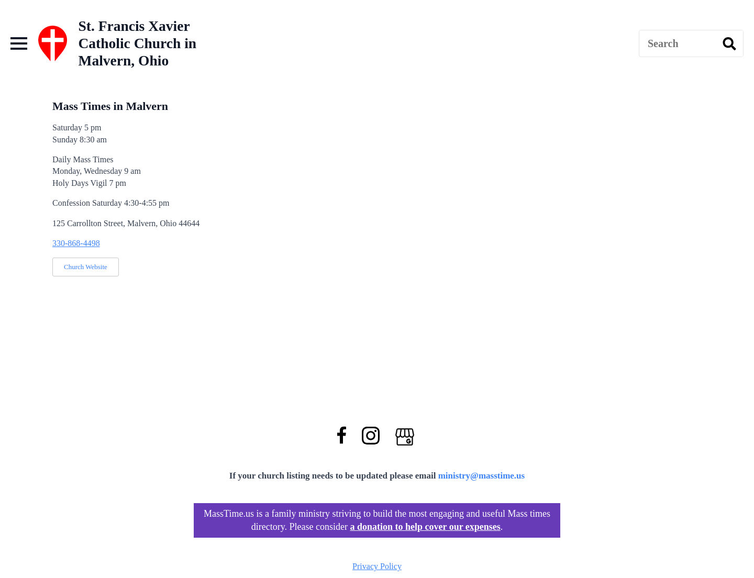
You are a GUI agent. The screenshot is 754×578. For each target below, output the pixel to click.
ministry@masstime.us (481, 476)
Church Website (85, 267)
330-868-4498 (76, 243)
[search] (729, 44)
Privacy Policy (377, 566)
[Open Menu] (18, 43)
